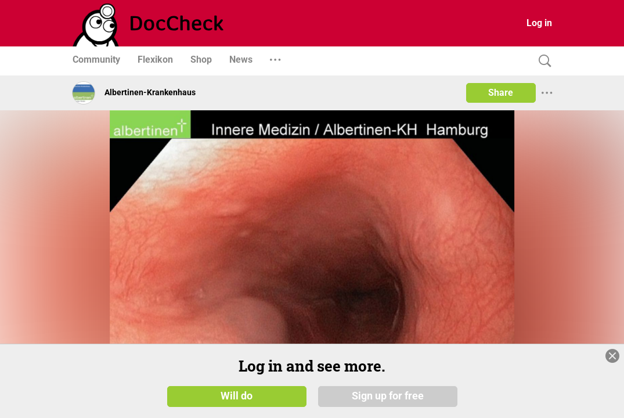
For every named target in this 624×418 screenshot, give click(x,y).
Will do (237, 396)
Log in (539, 22)
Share (500, 92)
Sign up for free (388, 396)
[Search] (542, 61)
